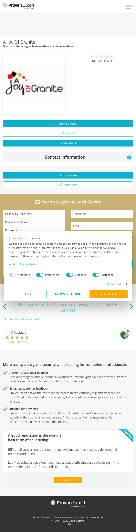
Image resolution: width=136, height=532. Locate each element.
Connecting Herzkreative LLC (24, 319)
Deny (27, 294)
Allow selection (68, 294)
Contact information (88, 157)
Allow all (108, 294)
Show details (114, 284)
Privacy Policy (28, 264)
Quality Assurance (63, 517)
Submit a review (68, 123)
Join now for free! (68, 480)
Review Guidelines (42, 517)
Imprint (13, 264)
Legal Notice (97, 517)
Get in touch (68, 143)
